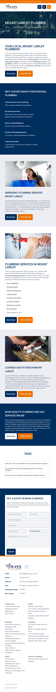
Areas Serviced (10, 661)
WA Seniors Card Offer (12, 668)
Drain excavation (11, 312)
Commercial (9, 604)
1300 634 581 (24, 577)
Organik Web (14, 687)
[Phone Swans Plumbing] (49, 7)
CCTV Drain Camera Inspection (38, 609)
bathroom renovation (34, 66)
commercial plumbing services (15, 275)
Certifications (9, 659)
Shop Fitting (9, 613)
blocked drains (33, 59)
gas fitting (8, 63)
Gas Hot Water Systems (36, 634)
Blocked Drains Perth (35, 606)
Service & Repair (10, 641)
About (7, 656)
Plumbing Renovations (12, 638)
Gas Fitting (8, 629)
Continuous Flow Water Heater (38, 636)
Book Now (11, 74)
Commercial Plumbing (12, 606)
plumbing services (40, 61)
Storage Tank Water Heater (37, 641)
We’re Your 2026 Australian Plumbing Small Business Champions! (29, 1)
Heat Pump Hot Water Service (38, 638)
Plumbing (8, 622)
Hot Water (31, 622)
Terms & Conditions (35, 656)
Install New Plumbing (12, 631)
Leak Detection (10, 648)
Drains (30, 604)
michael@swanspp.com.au (28, 574)
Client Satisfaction (11, 666)
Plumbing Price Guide (12, 663)
